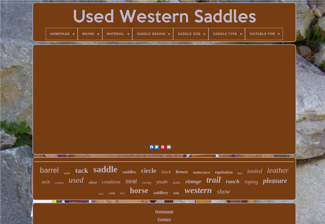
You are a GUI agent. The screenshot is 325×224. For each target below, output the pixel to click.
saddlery (160, 193)
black (166, 172)
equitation (224, 172)
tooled (254, 171)
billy (176, 193)
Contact (164, 219)
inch (46, 181)
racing (146, 182)
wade (176, 182)
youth (162, 181)
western (198, 190)
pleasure (275, 180)
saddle (105, 169)
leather (278, 170)
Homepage (164, 212)
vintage (193, 181)
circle (148, 170)
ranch (232, 181)
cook (112, 193)
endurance (201, 172)
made (67, 173)
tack (81, 170)
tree (122, 193)
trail (213, 179)
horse (139, 190)
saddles (129, 172)
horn (101, 193)
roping (251, 181)
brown (182, 171)
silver (93, 182)
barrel (49, 170)
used (76, 179)
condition (111, 181)
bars (240, 173)
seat (131, 181)
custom (59, 182)
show (223, 191)
